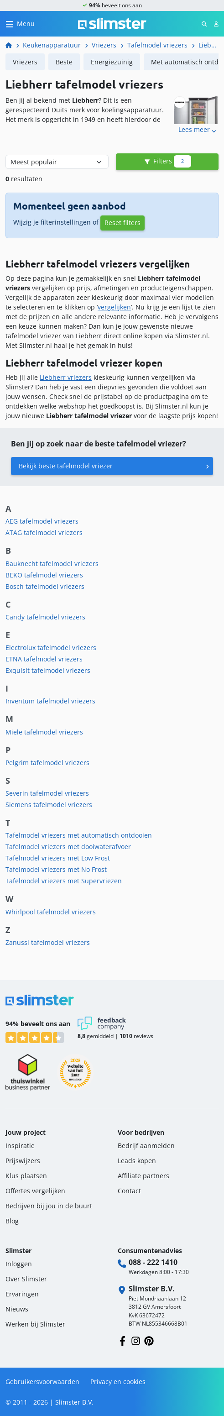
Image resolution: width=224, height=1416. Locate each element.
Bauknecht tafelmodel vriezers (52, 563)
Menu (26, 23)
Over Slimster (26, 1278)
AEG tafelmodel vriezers (41, 521)
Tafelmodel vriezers (157, 45)
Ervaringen (22, 1294)
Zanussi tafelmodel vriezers (47, 942)
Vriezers (104, 45)
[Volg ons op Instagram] (136, 1340)
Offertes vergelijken (35, 1190)
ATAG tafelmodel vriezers (44, 532)
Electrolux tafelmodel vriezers (50, 647)
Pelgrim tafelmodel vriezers (47, 762)
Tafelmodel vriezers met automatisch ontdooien (78, 835)
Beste (64, 62)
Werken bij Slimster (35, 1324)
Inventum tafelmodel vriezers (50, 701)
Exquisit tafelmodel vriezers (47, 670)
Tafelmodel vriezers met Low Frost (57, 858)
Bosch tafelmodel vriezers (44, 586)
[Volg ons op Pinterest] (149, 1340)
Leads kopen (137, 1160)
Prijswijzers (22, 1160)
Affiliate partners (143, 1175)
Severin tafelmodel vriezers (47, 793)
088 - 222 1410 (153, 1262)
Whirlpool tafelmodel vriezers (50, 911)
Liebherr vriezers (66, 377)
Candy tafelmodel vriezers (45, 617)
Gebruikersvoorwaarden (42, 1381)
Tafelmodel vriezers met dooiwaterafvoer (68, 846)
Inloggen (18, 1263)
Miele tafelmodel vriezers (44, 732)
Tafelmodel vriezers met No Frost (56, 869)
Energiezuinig (112, 62)
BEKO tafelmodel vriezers (44, 575)
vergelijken (114, 307)
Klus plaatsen (26, 1175)
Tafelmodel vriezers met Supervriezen (63, 880)
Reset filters (122, 222)
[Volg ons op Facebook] (122, 1340)
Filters (167, 161)
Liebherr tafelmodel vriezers (208, 45)
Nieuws (16, 1309)
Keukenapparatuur (52, 45)
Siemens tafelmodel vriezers (48, 804)
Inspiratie (20, 1145)
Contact (129, 1190)
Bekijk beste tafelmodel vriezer (66, 466)
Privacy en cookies (118, 1381)
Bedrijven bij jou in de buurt (48, 1205)
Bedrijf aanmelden (146, 1145)
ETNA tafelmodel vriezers (44, 659)
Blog (12, 1221)
